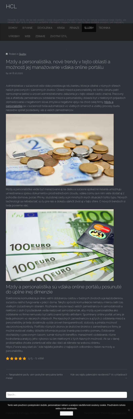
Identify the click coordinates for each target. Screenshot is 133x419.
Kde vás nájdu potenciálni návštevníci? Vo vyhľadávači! (99, 376)
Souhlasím (66, 413)
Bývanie (27, 27)
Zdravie (40, 36)
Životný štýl (58, 36)
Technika (104, 27)
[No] (128, 410)
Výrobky (14, 36)
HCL (11, 6)
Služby (89, 27)
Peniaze (74, 27)
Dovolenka (45, 27)
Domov (13, 27)
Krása (61, 27)
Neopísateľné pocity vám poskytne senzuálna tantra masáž (34, 376)
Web (27, 36)
